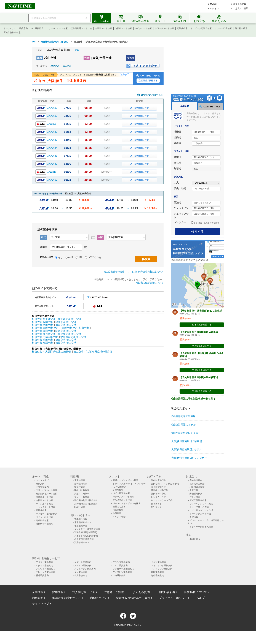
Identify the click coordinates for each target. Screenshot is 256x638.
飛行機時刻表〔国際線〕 (86, 504)
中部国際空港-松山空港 (73, 336)
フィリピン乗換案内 (122, 572)
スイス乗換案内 (120, 565)
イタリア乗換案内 (44, 565)
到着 (87, 57)
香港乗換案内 (42, 575)
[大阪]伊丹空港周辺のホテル (186, 449)
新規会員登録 (239, 4)
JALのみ (67, 66)
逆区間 (130, 58)
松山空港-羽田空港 (42, 324)
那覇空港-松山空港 (65, 342)
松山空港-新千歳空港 (43, 318)
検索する (197, 231)
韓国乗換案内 (157, 572)
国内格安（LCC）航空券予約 (165, 483)
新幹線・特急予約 (159, 490)
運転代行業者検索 (198, 500)
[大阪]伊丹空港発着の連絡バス (148, 271)
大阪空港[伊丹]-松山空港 (75, 327)
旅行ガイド (156, 504)
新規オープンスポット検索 (125, 480)
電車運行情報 (80, 519)
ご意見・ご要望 (240, 8)
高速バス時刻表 (81, 493)
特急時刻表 (79, 487)
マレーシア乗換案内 (45, 572)
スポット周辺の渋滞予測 (86, 535)
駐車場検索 (118, 490)
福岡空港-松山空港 (65, 322)
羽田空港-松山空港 (65, 324)
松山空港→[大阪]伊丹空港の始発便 (51, 351)
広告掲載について (195, 592)
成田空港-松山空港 (65, 339)
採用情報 (57, 592)
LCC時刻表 (79, 507)
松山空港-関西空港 (42, 330)
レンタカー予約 (158, 497)
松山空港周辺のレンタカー (186, 432)
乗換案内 (23, 28)
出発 (39, 57)
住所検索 (117, 513)
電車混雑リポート (82, 522)
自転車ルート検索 (123, 28)
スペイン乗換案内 (82, 565)
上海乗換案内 (119, 575)
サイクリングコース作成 (201, 510)
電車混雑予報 (80, 526)
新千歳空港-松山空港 (69, 318)
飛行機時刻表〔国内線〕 (86, 500)
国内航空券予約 (158, 480)
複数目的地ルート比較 (81, 28)
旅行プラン (156, 507)
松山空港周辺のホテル (183, 424)
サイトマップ (40, 603)
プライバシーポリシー (173, 597)
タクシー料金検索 (223, 28)
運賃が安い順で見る (152, 95)
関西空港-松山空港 (65, 330)
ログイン (214, 8)
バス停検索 (118, 510)
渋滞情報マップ (81, 542)
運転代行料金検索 (12, 32)
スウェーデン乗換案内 (85, 569)
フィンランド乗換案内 (161, 565)
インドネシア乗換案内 (161, 569)
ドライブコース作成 (199, 507)
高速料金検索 (241, 28)
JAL (80, 257)
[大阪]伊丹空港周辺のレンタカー (189, 457)
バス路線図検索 (197, 487)
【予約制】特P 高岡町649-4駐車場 (199, 377)
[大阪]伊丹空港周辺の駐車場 (186, 441)
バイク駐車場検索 (121, 493)
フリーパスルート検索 (57, 28)
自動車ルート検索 (103, 28)
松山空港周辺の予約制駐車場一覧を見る (193, 398)
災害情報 (194, 517)
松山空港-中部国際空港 (45, 336)
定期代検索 (182, 28)
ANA (70, 257)
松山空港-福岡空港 (42, 322)
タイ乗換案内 (80, 572)
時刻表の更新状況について (150, 282)
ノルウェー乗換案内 (45, 569)
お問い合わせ (166, 592)
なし (60, 257)
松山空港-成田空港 (42, 339)
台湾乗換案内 (80, 575)
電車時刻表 (79, 480)
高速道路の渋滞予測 (84, 539)
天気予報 (194, 490)
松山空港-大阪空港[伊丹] (45, 327)
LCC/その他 (94, 257)
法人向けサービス (83, 592)
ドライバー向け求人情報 (201, 526)
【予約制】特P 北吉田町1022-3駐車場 (201, 310)
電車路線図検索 (197, 483)
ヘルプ (200, 597)
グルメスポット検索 (122, 500)
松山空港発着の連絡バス (116, 271)
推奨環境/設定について (66, 597)
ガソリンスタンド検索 (123, 496)
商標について (98, 597)
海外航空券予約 (158, 487)
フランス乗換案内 (121, 562)
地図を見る (195, 538)
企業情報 (37, 592)
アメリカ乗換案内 (44, 562)
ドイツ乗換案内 (158, 562)
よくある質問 (141, 592)
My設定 (213, 4)
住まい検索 (195, 497)
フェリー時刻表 (81, 497)
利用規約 (37, 597)
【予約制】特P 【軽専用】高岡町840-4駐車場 (201, 355)
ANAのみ (54, 66)
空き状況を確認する (201, 324)
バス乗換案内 (37, 28)
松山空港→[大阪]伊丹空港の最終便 (92, 351)
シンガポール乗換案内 (123, 569)
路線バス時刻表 (81, 490)
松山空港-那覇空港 (42, 342)
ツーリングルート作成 (200, 513)
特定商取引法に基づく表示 (133, 597)
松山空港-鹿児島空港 (43, 333)
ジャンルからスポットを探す (126, 503)
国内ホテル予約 (158, 493)
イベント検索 (119, 516)
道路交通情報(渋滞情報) (85, 532)
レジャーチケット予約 (161, 500)
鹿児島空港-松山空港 (69, 333)
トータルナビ (10, 28)
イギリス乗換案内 (82, 562)
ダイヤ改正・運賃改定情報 (87, 529)
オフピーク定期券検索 (201, 28)
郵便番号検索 (196, 493)
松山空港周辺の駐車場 (183, 416)
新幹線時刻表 (80, 483)
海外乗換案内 (196, 480)
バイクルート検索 (143, 28)
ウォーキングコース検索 (201, 504)
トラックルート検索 (164, 28)
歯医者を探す (119, 506)
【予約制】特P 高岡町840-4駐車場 (199, 332)
